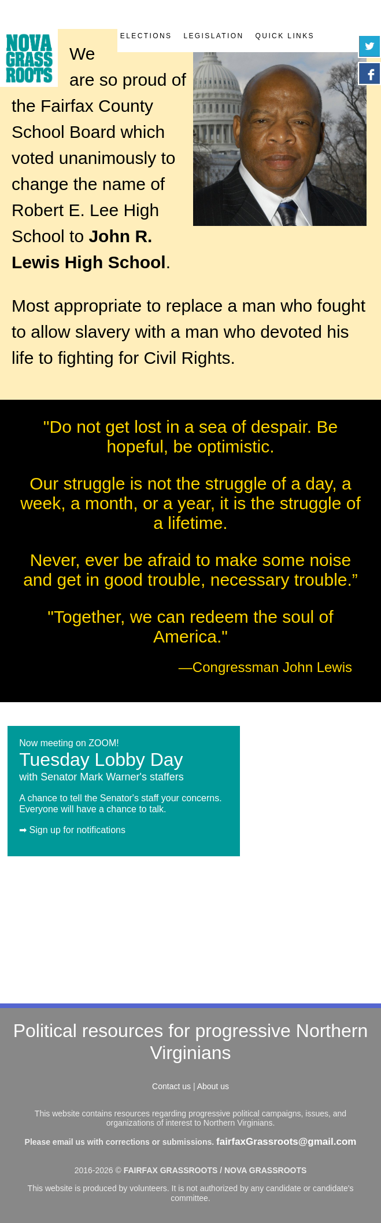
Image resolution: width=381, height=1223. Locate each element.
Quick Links (285, 36)
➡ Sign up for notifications (72, 830)
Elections (146, 36)
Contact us (171, 1086)
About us (213, 1086)
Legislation (213, 36)
